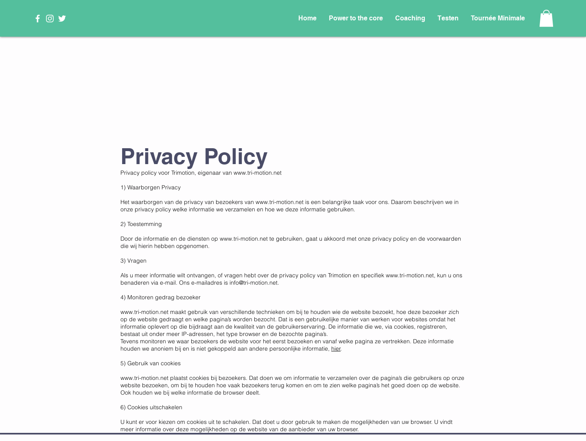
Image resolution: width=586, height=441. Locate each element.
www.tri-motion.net (258, 172)
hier (336, 348)
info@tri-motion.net (254, 282)
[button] (546, 18)
